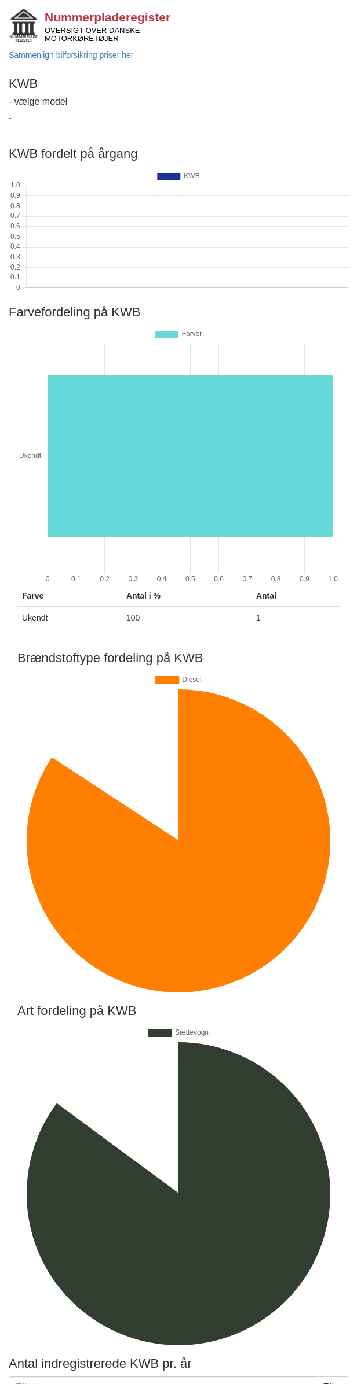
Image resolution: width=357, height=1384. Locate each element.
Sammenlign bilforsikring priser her (71, 55)
